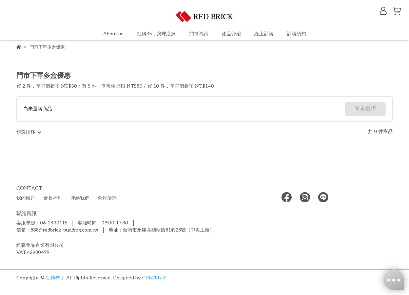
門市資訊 (198, 34)
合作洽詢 (107, 198)
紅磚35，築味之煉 (156, 34)
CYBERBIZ (154, 278)
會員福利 (52, 198)
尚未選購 (365, 109)
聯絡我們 (80, 198)
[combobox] (28, 132)
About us (113, 34)
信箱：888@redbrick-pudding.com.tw (57, 230)
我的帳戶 (25, 198)
